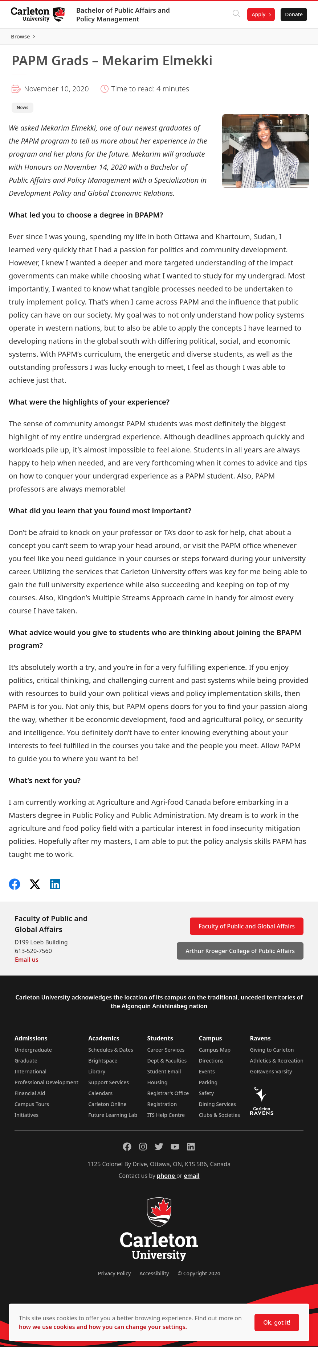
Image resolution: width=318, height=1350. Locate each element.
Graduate (26, 1063)
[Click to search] (235, 14)
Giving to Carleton (272, 1052)
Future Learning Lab (112, 1118)
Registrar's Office (168, 1096)
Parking (208, 1085)
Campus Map (215, 1052)
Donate (293, 14)
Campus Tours (32, 1107)
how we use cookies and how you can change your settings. (103, 1327)
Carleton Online (107, 1107)
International (30, 1074)
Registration (162, 1107)
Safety (206, 1096)
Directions (211, 1063)
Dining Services (217, 1107)
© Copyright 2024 (199, 1276)
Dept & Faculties (167, 1063)
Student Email (164, 1074)
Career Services (166, 1052)
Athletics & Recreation (276, 1063)
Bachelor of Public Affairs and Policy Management (124, 14)
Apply (258, 14)
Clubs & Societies (219, 1118)
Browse (292, 38)
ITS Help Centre (166, 1118)
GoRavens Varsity (271, 1074)
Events (207, 1074)
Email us (26, 963)
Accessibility (154, 1276)
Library (96, 1074)
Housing (157, 1085)
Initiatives (26, 1118)
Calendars (100, 1096)
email (191, 1179)
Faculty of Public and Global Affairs (247, 929)
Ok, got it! (276, 1322)
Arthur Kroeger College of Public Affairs (240, 954)
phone (166, 1179)
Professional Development (46, 1085)
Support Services (108, 1085)
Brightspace (102, 1063)
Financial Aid (30, 1096)
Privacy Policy (114, 1276)
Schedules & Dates (110, 1052)
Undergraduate (33, 1052)
